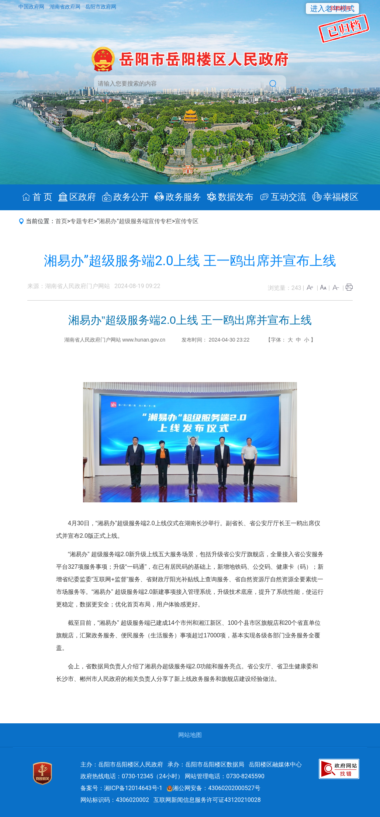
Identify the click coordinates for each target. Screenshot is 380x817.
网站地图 (190, 734)
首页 (61, 221)
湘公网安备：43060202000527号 (213, 788)
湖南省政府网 (65, 7)
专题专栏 (82, 221)
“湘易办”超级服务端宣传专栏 (134, 221)
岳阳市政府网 (100, 7)
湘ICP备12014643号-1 (133, 788)
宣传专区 (186, 221)
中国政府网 (31, 7)
